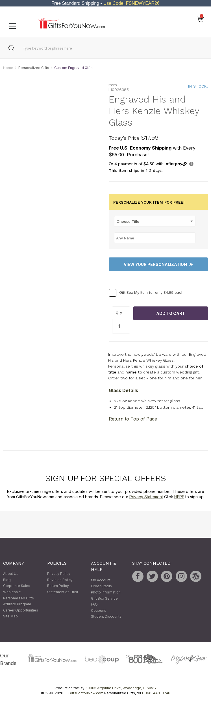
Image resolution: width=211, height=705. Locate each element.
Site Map (10, 616)
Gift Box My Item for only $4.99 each (151, 292)
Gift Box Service (104, 598)
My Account (100, 580)
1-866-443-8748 (156, 693)
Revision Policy (60, 580)
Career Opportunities (20, 610)
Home (8, 68)
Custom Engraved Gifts (73, 68)
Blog (7, 580)
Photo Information (106, 592)
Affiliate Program (17, 604)
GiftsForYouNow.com (85, 693)
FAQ (94, 604)
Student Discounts (106, 617)
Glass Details (123, 390)
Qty (119, 313)
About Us (10, 574)
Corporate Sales (16, 586)
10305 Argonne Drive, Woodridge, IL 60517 (121, 688)
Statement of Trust (62, 592)
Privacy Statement (146, 497)
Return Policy (58, 586)
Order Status (101, 586)
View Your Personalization (158, 264)
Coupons (98, 610)
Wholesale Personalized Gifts (18, 595)
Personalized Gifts (33, 68)
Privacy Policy (58, 574)
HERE (179, 497)
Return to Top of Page (133, 419)
